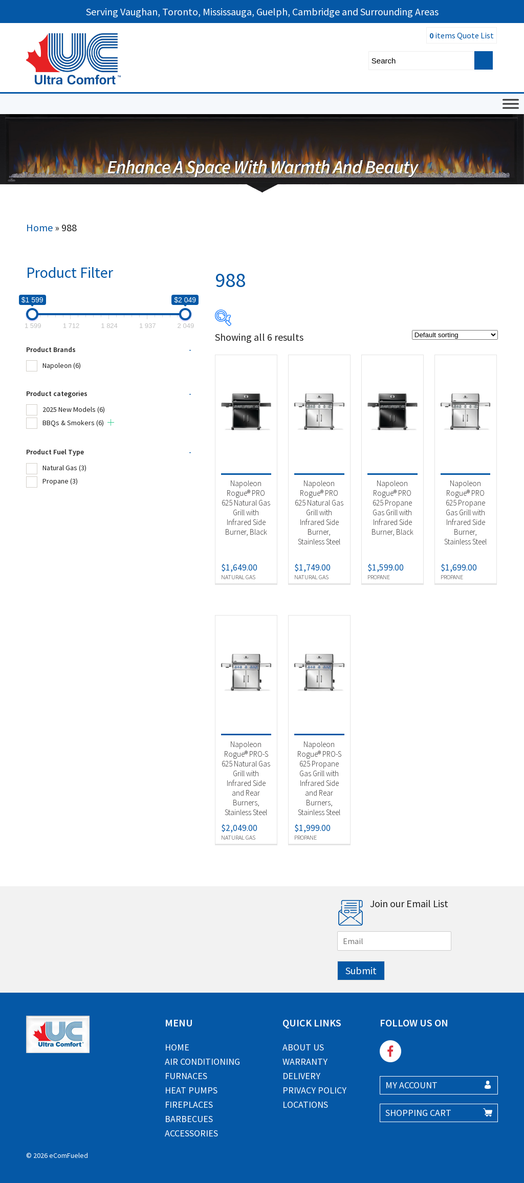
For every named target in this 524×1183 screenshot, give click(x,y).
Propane (60, 481)
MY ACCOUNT (411, 1085)
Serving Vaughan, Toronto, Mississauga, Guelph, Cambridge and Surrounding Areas (262, 11)
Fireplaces (189, 1104)
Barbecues (189, 1119)
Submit (361, 970)
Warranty (305, 1061)
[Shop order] (455, 335)
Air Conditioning (202, 1061)
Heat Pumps (191, 1090)
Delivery (301, 1076)
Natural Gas (64, 467)
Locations (305, 1104)
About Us (303, 1047)
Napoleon (61, 365)
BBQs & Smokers (73, 422)
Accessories (191, 1133)
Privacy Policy (314, 1090)
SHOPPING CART (418, 1113)
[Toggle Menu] (511, 103)
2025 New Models (73, 409)
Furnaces (186, 1076)
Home (39, 227)
